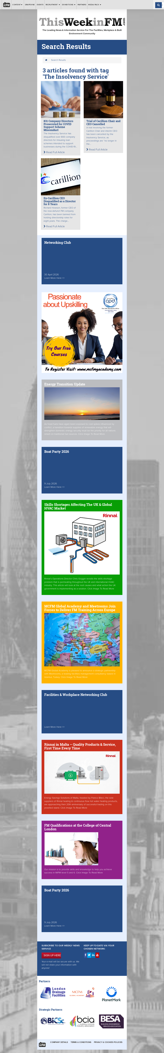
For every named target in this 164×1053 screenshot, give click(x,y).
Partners (82, 5)
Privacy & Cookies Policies (108, 1042)
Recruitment (53, 5)
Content (17, 5)
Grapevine (30, 5)
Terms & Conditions (81, 1042)
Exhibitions (68, 5)
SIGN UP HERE (52, 955)
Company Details (59, 1042)
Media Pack (94, 5)
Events (40, 5)
